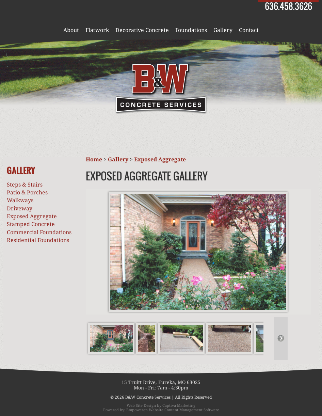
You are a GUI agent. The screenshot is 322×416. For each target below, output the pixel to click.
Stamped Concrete (31, 224)
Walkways (20, 200)
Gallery (222, 30)
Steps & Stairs (25, 184)
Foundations (191, 30)
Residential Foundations (38, 240)
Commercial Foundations (39, 232)
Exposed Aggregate (32, 216)
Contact (249, 30)
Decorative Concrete (142, 30)
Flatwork (97, 30)
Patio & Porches (27, 192)
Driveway (19, 208)
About (71, 30)
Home (94, 159)
